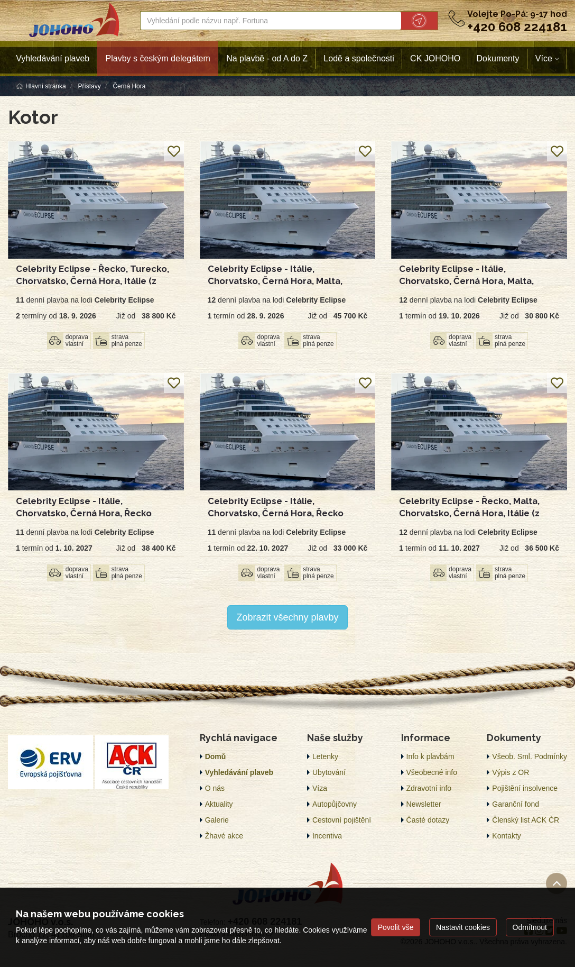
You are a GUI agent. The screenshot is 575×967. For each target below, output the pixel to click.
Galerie (217, 820)
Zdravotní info (429, 788)
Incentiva (327, 836)
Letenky (325, 756)
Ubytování (329, 772)
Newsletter (423, 804)
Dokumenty (498, 58)
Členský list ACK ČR (525, 820)
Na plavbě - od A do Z (267, 58)
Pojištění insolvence (525, 788)
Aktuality (219, 804)
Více (543, 58)
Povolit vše (396, 927)
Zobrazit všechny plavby (287, 617)
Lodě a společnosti (358, 58)
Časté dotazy (428, 820)
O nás (215, 788)
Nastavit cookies (463, 927)
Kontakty (506, 836)
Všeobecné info (432, 772)
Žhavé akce (224, 836)
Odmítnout (530, 927)
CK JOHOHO (435, 58)
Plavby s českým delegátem (158, 58)
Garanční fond (515, 804)
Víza (319, 788)
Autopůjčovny (334, 804)
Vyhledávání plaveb (52, 58)
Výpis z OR (510, 772)
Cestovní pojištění (341, 820)
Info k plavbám (430, 756)
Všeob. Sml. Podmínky (529, 756)
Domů (215, 756)
